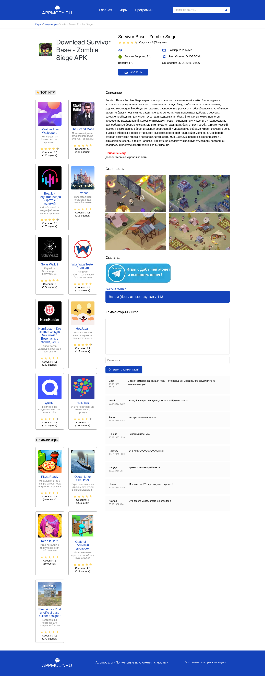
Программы (144, 10)
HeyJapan (83, 328)
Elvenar (83, 193)
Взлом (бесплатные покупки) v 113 (136, 297)
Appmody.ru (57, 10)
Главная (105, 10)
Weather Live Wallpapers (50, 131)
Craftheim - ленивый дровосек (82, 545)
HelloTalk (83, 402)
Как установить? (115, 288)
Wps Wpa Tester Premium (82, 266)
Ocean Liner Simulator (82, 478)
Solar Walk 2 (49, 264)
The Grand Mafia (82, 129)
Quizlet (49, 402)
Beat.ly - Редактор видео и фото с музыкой (49, 198)
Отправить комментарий (124, 369)
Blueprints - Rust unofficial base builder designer (49, 613)
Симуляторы (50, 24)
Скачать (133, 72)
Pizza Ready (49, 476)
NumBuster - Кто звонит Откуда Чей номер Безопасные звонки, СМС (49, 335)
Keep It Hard (49, 541)
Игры (123, 10)
